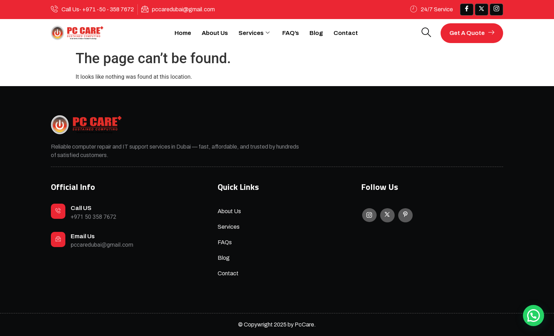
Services (254, 33)
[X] (387, 215)
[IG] (496, 10)
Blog (316, 33)
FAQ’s (290, 33)
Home (183, 33)
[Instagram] (369, 215)
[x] (481, 10)
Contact (346, 33)
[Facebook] (466, 10)
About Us (215, 33)
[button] (533, 315)
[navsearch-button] (426, 33)
